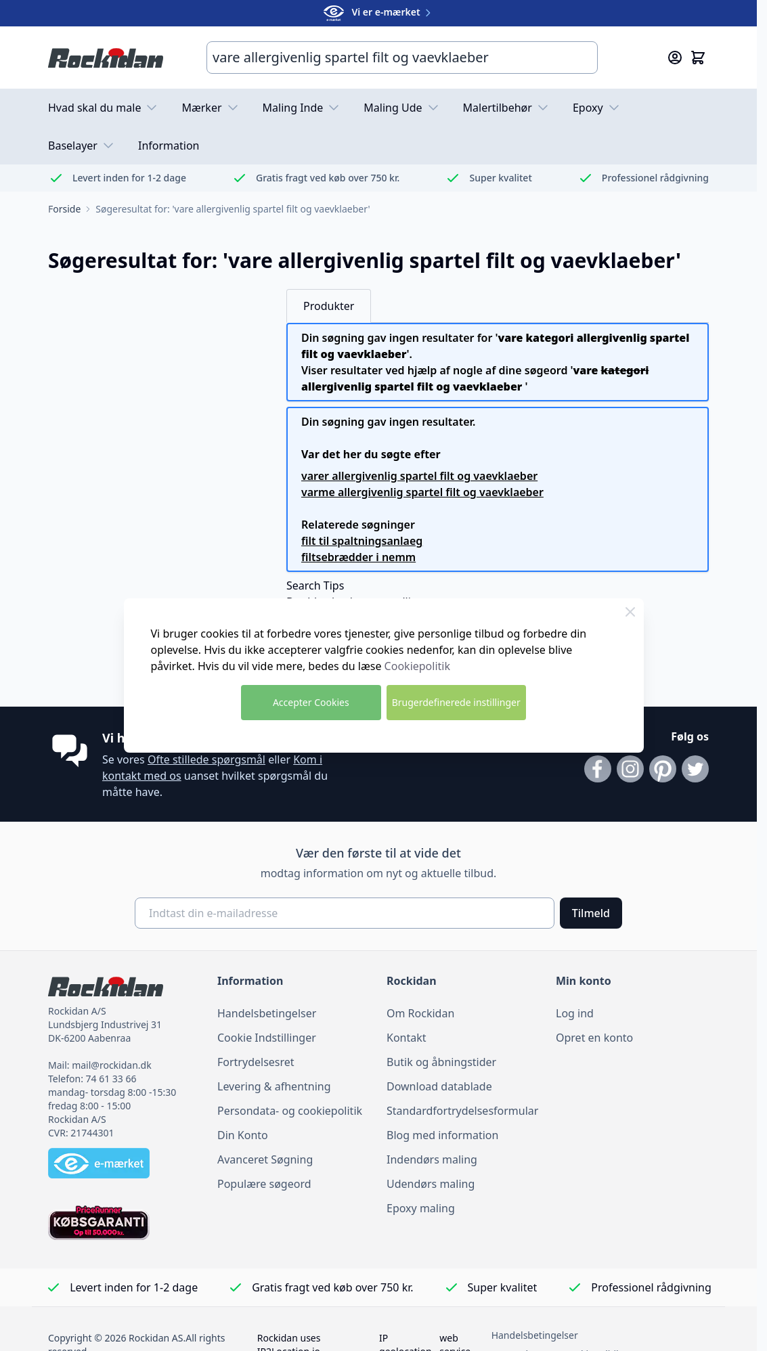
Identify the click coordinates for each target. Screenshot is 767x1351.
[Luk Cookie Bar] (630, 612)
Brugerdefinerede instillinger (456, 702)
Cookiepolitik (417, 666)
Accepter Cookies (311, 702)
